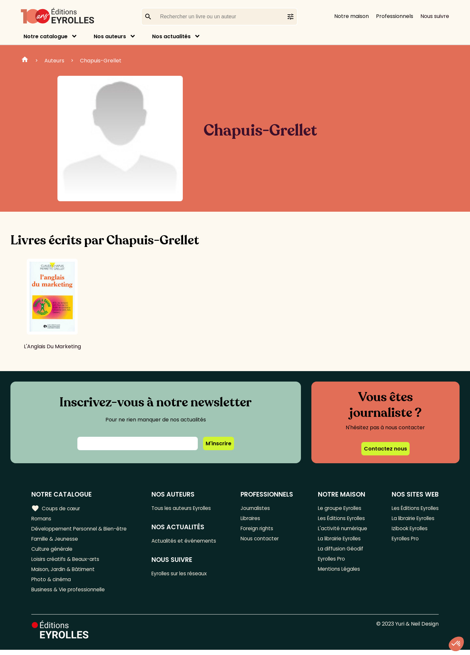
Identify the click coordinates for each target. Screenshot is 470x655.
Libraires (252, 519)
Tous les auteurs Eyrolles (185, 508)
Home (25, 60)
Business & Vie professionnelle (69, 594)
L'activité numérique (341, 529)
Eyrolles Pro (331, 562)
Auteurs (54, 60)
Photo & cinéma (51, 583)
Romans (41, 519)
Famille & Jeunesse (55, 540)
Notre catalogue (46, 36)
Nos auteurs (110, 36)
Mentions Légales (338, 573)
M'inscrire (218, 443)
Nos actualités (171, 36)
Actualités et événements (187, 541)
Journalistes (257, 508)
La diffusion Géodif (339, 551)
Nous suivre (434, 16)
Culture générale (53, 551)
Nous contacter (262, 540)
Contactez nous (385, 448)
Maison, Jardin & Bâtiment (64, 573)
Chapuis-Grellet (100, 60)
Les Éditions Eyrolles (341, 519)
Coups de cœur (56, 508)
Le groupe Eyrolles (339, 508)
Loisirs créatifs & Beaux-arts (67, 562)
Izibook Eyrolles (408, 529)
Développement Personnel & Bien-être (81, 529)
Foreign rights (259, 529)
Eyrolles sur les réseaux (183, 575)
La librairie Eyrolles (339, 540)
